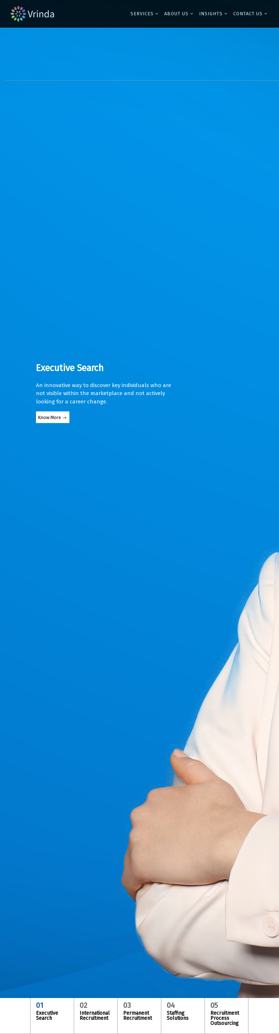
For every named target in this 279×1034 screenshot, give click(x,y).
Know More (49, 417)
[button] (144, 13)
